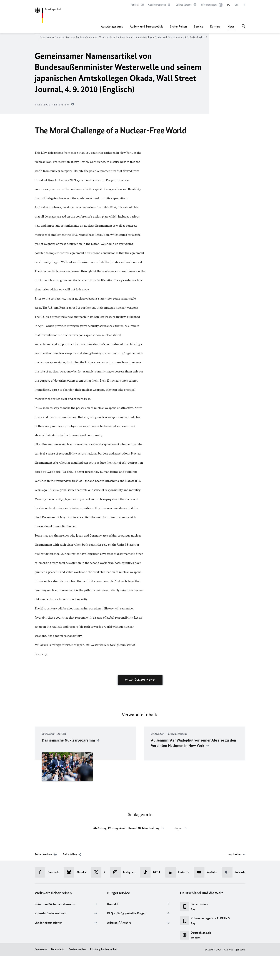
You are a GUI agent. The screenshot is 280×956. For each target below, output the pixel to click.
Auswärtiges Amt (112, 26)
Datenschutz (57, 949)
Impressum (41, 949)
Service (198, 26)
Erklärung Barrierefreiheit (104, 949)
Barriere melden (77, 949)
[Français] (244, 5)
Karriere (215, 26)
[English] (236, 5)
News (231, 26)
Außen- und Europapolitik (146, 26)
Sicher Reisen (178, 26)
